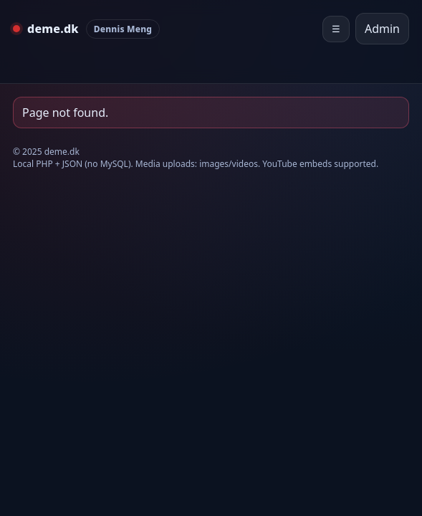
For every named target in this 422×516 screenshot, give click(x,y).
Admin (382, 29)
